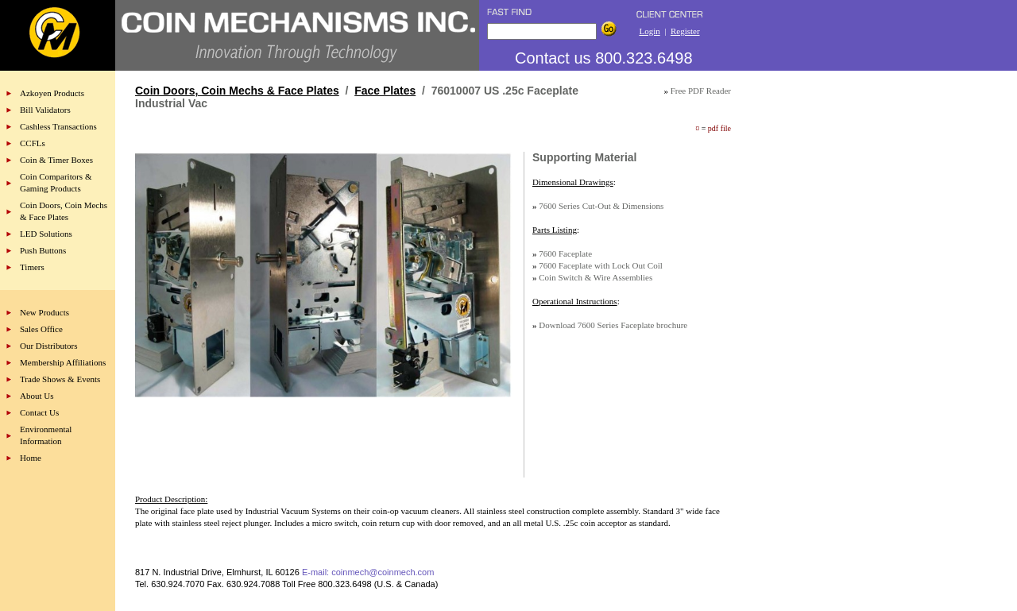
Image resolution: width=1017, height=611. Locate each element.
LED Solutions (46, 233)
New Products (44, 312)
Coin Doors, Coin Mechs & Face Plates (237, 90)
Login (649, 31)
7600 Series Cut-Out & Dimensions (601, 206)
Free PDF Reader (701, 90)
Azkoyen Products (52, 93)
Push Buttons (43, 250)
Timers (32, 267)
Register (685, 31)
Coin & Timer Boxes (56, 159)
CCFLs (32, 143)
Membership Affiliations (63, 362)
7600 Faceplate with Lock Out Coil (601, 265)
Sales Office (41, 329)
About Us (36, 395)
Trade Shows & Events (60, 379)
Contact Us (39, 412)
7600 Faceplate (565, 253)
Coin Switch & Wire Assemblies (595, 277)
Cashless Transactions (58, 126)
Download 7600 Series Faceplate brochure (613, 325)
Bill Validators (45, 109)
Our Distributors (48, 345)
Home (30, 457)
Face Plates (385, 90)
